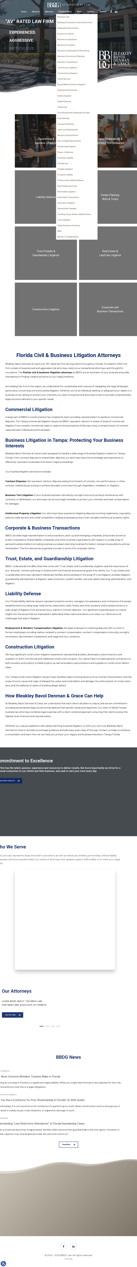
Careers (90, 12)
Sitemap (69, 1259)
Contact (103, 12)
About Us (36, 12)
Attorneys (49, 12)
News (79, 12)
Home (23, 12)
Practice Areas (65, 12)
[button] (99, 1026)
